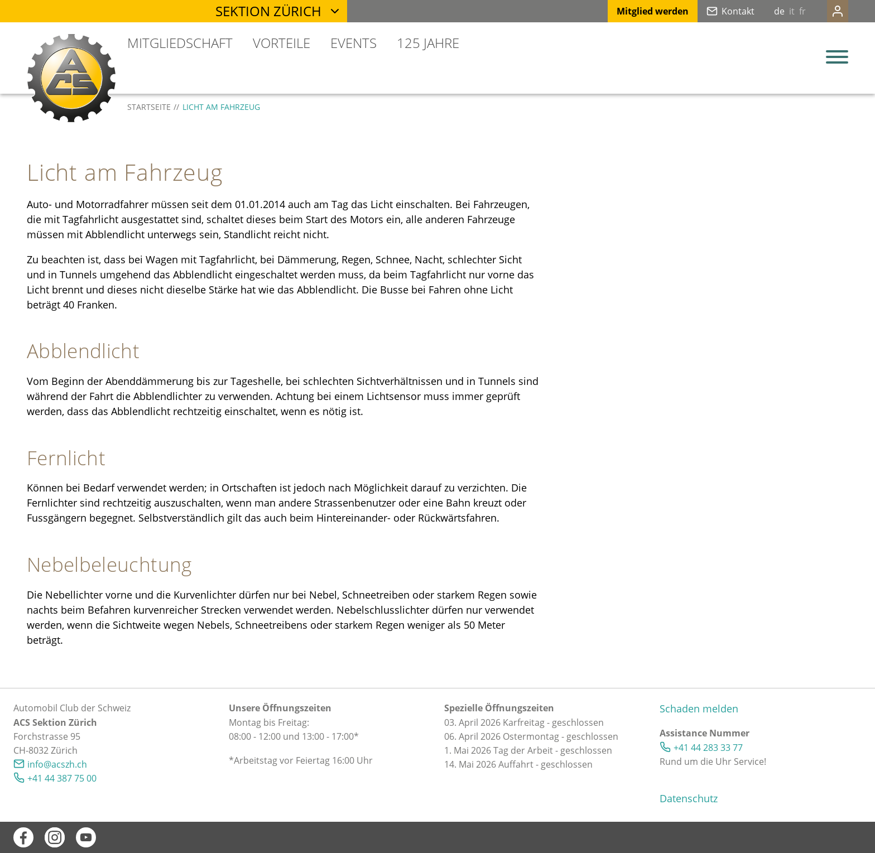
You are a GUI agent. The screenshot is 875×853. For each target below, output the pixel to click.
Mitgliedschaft (180, 42)
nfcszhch (57, 764)
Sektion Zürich (268, 11)
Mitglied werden (630, 11)
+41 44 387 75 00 (62, 778)
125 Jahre (428, 42)
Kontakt (715, 11)
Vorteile (281, 42)
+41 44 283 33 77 (708, 747)
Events (353, 42)
